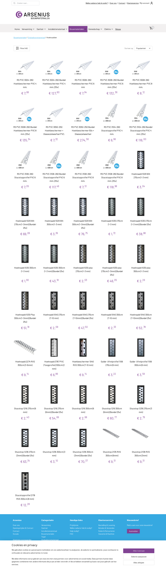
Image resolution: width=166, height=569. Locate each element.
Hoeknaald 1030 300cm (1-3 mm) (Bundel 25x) (54, 269)
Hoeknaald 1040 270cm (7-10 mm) (54, 316)
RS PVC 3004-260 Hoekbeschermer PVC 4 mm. (25, 83)
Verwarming (28, 29)
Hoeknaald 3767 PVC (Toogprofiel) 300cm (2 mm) (54, 365)
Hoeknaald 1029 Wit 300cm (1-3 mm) (54, 222)
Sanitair (41, 29)
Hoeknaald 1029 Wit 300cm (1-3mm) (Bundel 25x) (83, 224)
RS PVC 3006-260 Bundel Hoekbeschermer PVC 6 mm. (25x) (112, 83)
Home (17, 29)
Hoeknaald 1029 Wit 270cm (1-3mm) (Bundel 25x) (25, 224)
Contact (122, 3)
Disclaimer (17, 545)
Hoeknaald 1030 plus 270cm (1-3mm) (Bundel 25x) (112, 271)
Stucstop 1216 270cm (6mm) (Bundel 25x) (54, 410)
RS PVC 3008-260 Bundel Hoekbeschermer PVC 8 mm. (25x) (25, 130)
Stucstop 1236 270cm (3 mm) (141, 410)
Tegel (43, 537)
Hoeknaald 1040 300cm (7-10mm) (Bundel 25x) (141, 316)
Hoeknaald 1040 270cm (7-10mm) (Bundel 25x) (83, 316)
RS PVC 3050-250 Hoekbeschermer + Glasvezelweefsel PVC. (54, 130)
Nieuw (118, 29)
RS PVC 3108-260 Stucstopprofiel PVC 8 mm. (83, 177)
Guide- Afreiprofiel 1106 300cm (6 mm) (141, 363)
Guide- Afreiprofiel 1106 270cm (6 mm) (112, 363)
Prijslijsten (74, 525)
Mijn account (146, 3)
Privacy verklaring (20, 542)
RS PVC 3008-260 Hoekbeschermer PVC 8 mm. (140, 83)
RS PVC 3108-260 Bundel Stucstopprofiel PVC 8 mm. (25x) (111, 177)
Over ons (113, 3)
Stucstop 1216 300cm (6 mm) (83, 410)
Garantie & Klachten (106, 534)
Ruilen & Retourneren (106, 531)
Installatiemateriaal (57, 29)
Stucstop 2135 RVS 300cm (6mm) (112, 453)
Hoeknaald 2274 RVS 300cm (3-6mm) (25, 363)
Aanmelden (133, 531)
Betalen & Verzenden (106, 528)
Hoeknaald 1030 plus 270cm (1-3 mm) (83, 269)
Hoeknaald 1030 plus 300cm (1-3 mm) (140, 269)
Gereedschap (95, 29)
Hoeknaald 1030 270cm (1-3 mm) (112, 222)
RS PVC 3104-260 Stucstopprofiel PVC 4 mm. (112, 130)
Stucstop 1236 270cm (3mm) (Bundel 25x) (25, 453)
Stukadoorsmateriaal (36, 37)
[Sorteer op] (143, 48)
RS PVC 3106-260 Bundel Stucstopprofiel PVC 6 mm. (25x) (54, 177)
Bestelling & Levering (106, 525)
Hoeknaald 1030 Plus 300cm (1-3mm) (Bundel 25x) (25, 318)
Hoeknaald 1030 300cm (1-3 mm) (25, 269)
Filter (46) (22, 48)
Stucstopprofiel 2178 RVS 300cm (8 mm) (25, 497)
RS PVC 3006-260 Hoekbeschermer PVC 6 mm (83, 83)
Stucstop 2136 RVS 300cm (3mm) (141, 453)
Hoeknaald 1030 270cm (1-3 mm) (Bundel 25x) (141, 222)
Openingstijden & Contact (23, 528)
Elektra (108, 29)
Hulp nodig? (74, 531)
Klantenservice (133, 3)
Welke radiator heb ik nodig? (97, 3)
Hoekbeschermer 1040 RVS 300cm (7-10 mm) (83, 363)
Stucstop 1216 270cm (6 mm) (25, 410)
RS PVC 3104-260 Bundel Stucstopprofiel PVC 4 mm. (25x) (140, 130)
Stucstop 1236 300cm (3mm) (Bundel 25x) (83, 453)
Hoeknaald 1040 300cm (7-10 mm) (112, 316)
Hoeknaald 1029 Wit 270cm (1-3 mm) (141, 176)
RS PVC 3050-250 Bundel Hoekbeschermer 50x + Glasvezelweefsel (83, 130)
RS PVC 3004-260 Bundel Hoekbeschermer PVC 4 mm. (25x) (54, 83)
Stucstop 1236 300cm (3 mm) (54, 453)
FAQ (71, 534)
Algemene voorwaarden (22, 540)
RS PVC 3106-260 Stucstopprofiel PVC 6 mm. (25, 177)
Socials (16, 534)
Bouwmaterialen (78, 29)
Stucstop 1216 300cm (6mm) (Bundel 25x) (112, 410)
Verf (42, 542)
